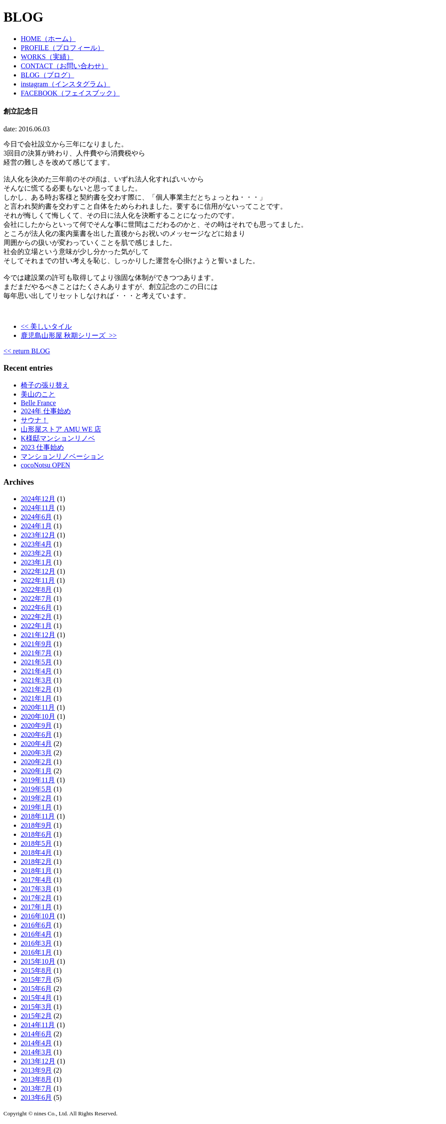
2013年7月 (36, 1088)
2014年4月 (36, 1043)
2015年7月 (36, 979)
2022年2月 (36, 616)
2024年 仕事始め (46, 411)
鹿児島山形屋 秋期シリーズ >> (69, 335)
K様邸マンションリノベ (58, 438)
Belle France (38, 402)
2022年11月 (38, 580)
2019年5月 (36, 789)
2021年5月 (36, 662)
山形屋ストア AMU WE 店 (61, 429)
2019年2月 (36, 798)
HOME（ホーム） (48, 38)
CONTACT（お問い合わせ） (64, 66)
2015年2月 (36, 1015)
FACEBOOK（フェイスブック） (70, 93)
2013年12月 (38, 1061)
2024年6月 (36, 517)
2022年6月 (36, 607)
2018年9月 (36, 825)
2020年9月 (36, 725)
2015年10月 (38, 961)
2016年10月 (38, 916)
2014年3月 (36, 1052)
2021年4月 (36, 671)
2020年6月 (36, 734)
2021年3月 (36, 680)
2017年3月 (36, 888)
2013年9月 (36, 1070)
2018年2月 (36, 861)
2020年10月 (38, 716)
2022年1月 (36, 625)
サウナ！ (34, 420)
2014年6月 (36, 1034)
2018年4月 (36, 852)
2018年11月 (38, 816)
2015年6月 (36, 988)
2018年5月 (36, 843)
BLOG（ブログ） (47, 75)
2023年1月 (36, 562)
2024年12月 (38, 498)
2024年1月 (36, 526)
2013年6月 (36, 1097)
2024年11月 (38, 507)
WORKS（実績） (47, 56)
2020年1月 (36, 771)
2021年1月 (36, 698)
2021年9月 (36, 644)
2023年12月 (38, 535)
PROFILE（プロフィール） (62, 47)
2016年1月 (36, 952)
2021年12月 (38, 634)
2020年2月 (36, 761)
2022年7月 (36, 598)
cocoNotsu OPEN (45, 465)
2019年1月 (36, 807)
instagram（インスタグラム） (65, 84)
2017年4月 (36, 879)
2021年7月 (36, 653)
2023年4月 (36, 544)
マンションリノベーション (62, 456)
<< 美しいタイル (46, 326)
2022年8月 (36, 589)
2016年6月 (36, 925)
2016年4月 (36, 934)
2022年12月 (38, 571)
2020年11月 (38, 707)
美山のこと (38, 394)
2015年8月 (36, 970)
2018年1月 (36, 870)
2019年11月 (38, 780)
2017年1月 (36, 907)
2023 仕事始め (42, 447)
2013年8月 (36, 1079)
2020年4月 (36, 743)
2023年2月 (36, 553)
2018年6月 (36, 834)
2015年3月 (36, 1006)
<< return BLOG (26, 351)
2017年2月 (36, 898)
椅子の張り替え (45, 385)
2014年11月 (38, 1025)
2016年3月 (36, 943)
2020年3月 (36, 752)
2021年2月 (36, 689)
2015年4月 (36, 997)
